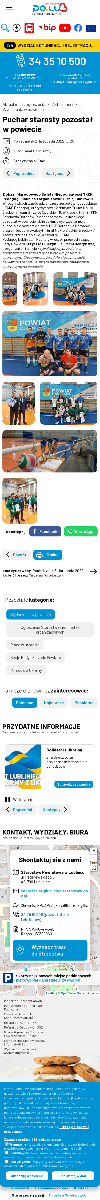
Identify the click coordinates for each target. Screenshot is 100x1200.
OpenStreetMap (71, 993)
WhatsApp (84, 531)
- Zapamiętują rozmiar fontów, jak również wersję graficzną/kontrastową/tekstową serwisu (45, 1155)
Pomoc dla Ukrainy (26, 670)
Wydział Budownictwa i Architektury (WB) (20, 1051)
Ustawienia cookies (51, 1188)
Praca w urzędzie (24, 644)
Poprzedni (22, 809)
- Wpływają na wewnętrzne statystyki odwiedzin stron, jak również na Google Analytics (44, 1164)
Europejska (91, 28)
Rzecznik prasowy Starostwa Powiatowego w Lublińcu (24, 1034)
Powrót (20, 554)
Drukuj (52, 554)
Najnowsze (54, 702)
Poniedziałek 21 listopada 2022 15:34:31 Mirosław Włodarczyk (42, 572)
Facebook (48, 531)
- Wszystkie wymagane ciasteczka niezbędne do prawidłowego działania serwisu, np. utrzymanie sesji (50, 1146)
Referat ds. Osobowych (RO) (23, 1027)
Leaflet (50, 993)
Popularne (84, 702)
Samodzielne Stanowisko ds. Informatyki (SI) (24, 1042)
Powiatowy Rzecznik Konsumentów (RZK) (18, 1016)
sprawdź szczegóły (29, 87)
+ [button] (94, 851)
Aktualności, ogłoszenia (24, 104)
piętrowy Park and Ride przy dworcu (48, 980)
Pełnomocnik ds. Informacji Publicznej (23, 1007)
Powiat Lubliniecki (29, 28)
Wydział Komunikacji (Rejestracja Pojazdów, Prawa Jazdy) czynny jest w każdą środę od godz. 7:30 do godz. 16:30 (50, 45)
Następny (51, 809)
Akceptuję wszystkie (27, 1176)
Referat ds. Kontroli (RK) (20, 1022)
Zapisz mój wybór (72, 1176)
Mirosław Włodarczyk (67, 1195)
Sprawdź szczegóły (74, 784)
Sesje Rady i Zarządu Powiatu (35, 657)
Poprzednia (24, 173)
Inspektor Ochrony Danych (23, 1001)
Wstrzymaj (22, 799)
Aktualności (62, 104)
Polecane (24, 702)
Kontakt (81, 1188)
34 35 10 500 (57, 60)
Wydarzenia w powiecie (23, 109)
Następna (54, 173)
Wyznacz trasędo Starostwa (49, 950)
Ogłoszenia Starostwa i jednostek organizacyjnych (50, 629)
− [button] (94, 858)
